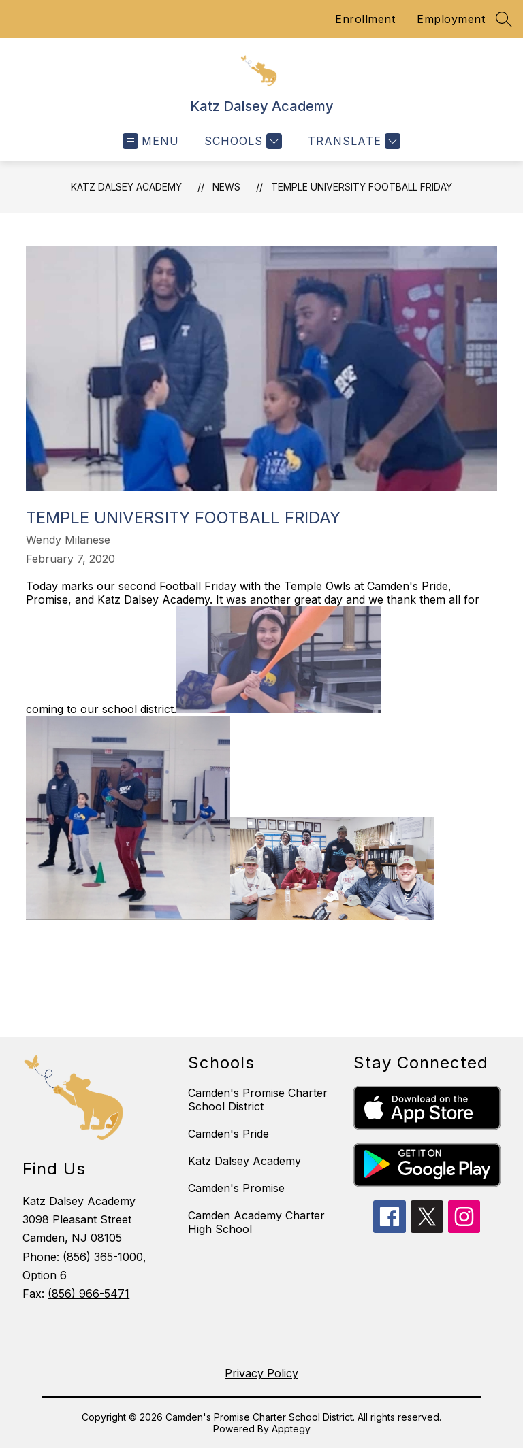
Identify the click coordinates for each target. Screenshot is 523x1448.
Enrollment (365, 19)
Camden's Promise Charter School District (258, 1099)
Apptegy (291, 1428)
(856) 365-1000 (103, 1257)
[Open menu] (151, 141)
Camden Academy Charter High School (256, 1222)
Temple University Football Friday (361, 187)
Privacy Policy (261, 1373)
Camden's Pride (228, 1133)
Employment (451, 19)
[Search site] (504, 19)
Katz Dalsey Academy (126, 187)
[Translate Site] (352, 141)
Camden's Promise (236, 1188)
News (226, 187)
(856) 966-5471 (88, 1293)
